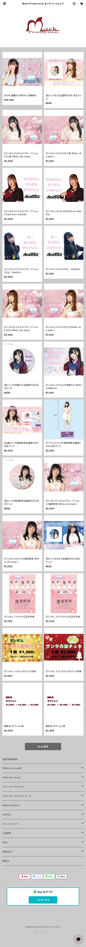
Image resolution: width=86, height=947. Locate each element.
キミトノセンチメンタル (13, 786)
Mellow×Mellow (10, 805)
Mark (5, 842)
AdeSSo (6, 814)
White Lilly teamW (12, 768)
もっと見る (43, 746)
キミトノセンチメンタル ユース (16, 796)
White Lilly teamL (11, 777)
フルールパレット (10, 824)
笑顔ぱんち (7, 851)
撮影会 (5, 861)
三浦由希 (6, 833)
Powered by (43, 932)
